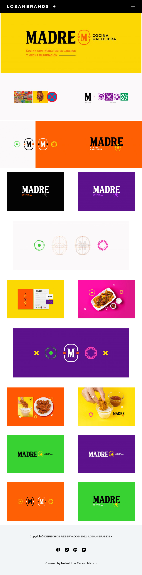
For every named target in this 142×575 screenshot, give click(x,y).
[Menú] (133, 6)
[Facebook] (58, 550)
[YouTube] (84, 550)
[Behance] (75, 550)
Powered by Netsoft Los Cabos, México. (71, 563)
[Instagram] (67, 550)
